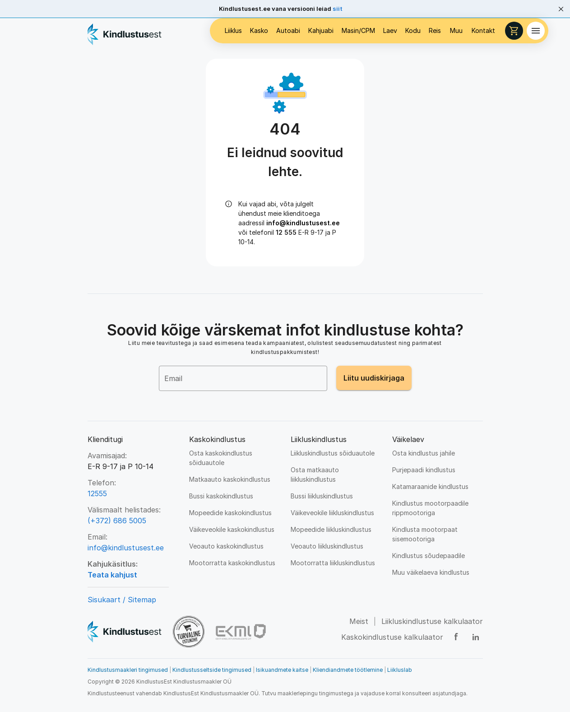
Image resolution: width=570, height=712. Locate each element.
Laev (390, 30)
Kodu (413, 30)
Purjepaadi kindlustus (423, 470)
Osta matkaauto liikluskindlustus (315, 474)
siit (338, 8)
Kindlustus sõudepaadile (428, 555)
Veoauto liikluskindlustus (327, 546)
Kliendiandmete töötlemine (348, 669)
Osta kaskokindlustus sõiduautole (220, 457)
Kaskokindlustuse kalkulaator (392, 637)
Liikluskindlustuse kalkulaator (432, 621)
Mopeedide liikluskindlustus (331, 529)
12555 (97, 493)
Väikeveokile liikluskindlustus (332, 513)
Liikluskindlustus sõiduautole (333, 453)
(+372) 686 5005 (117, 520)
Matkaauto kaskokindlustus (229, 479)
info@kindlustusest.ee (303, 223)
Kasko (259, 30)
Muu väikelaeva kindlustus (430, 572)
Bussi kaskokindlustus (221, 496)
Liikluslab (399, 669)
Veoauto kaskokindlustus (226, 546)
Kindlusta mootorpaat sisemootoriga (425, 534)
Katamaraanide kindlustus (430, 486)
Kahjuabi (321, 30)
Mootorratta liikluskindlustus (333, 563)
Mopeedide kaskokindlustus (230, 513)
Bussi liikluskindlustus (322, 496)
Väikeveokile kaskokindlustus (231, 529)
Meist (358, 621)
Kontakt (483, 30)
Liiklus (233, 30)
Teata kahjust (112, 574)
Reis (435, 30)
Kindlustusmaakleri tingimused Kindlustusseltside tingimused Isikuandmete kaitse (199, 669)
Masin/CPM (358, 30)
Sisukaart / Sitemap (122, 599)
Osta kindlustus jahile (423, 453)
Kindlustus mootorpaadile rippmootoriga (430, 508)
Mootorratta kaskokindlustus (232, 563)
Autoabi (288, 30)
